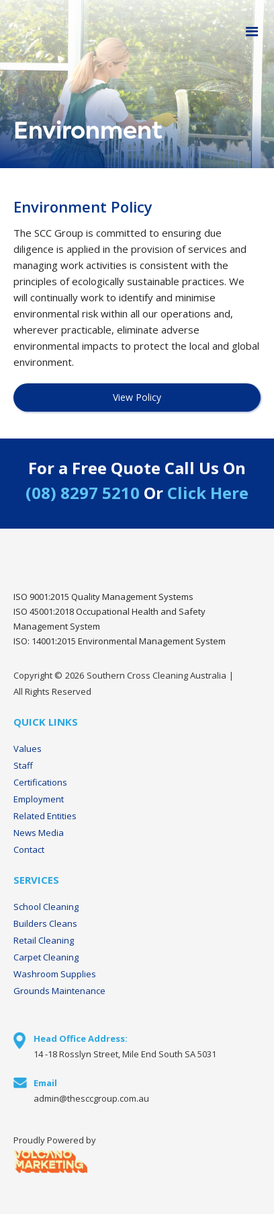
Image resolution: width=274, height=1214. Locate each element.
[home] (3, 32)
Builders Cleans (45, 923)
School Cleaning (46, 907)
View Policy (137, 397)
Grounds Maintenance (59, 991)
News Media (38, 833)
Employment (38, 799)
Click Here (207, 493)
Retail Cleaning (43, 940)
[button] (252, 32)
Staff (23, 765)
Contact (28, 849)
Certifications (40, 782)
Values (27, 749)
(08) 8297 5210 (83, 493)
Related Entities (45, 816)
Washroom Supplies (54, 974)
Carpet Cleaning (46, 957)
